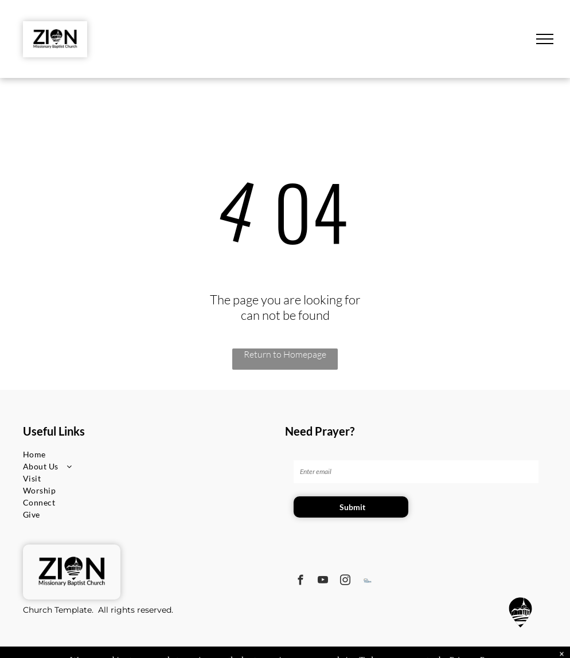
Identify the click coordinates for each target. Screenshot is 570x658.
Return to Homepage (285, 354)
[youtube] (323, 582)
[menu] (545, 39)
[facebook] (301, 582)
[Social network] (368, 582)
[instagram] (345, 582)
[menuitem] (64, 454)
